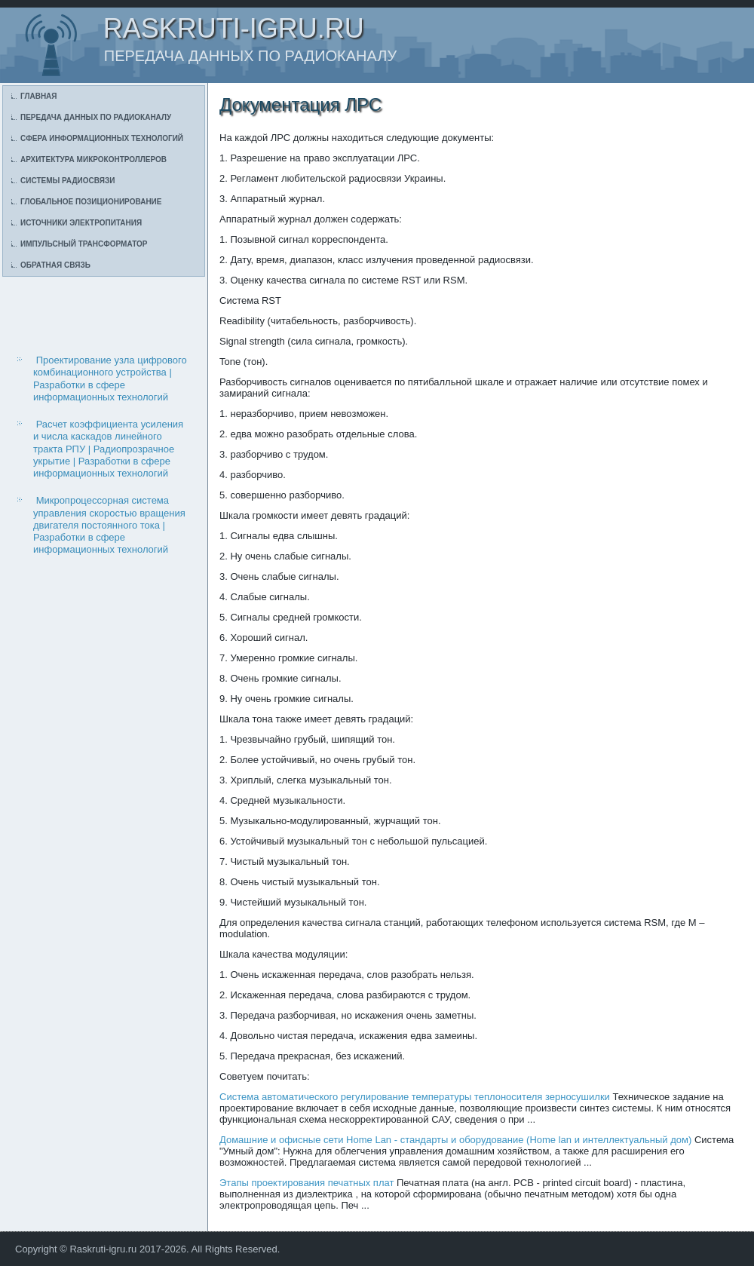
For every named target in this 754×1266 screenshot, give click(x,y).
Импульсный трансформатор (83, 244)
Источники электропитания (81, 223)
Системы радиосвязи (67, 180)
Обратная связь (55, 265)
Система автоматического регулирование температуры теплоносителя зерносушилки (414, 1096)
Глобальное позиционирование (90, 202)
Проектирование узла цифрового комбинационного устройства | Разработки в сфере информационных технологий (110, 378)
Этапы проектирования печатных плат (306, 1182)
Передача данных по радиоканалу (95, 117)
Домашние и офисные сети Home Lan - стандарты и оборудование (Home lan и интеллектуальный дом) (455, 1139)
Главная (38, 96)
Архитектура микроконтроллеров (93, 159)
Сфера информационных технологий (101, 138)
